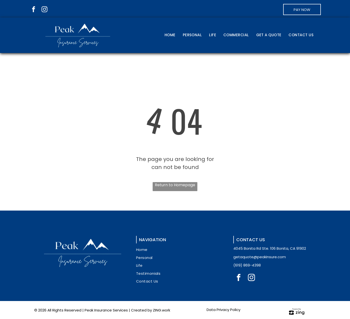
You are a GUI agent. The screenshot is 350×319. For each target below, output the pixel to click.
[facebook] (33, 10)
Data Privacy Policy (223, 309)
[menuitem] (170, 35)
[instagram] (44, 10)
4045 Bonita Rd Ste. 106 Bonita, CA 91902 (269, 248)
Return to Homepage (175, 185)
